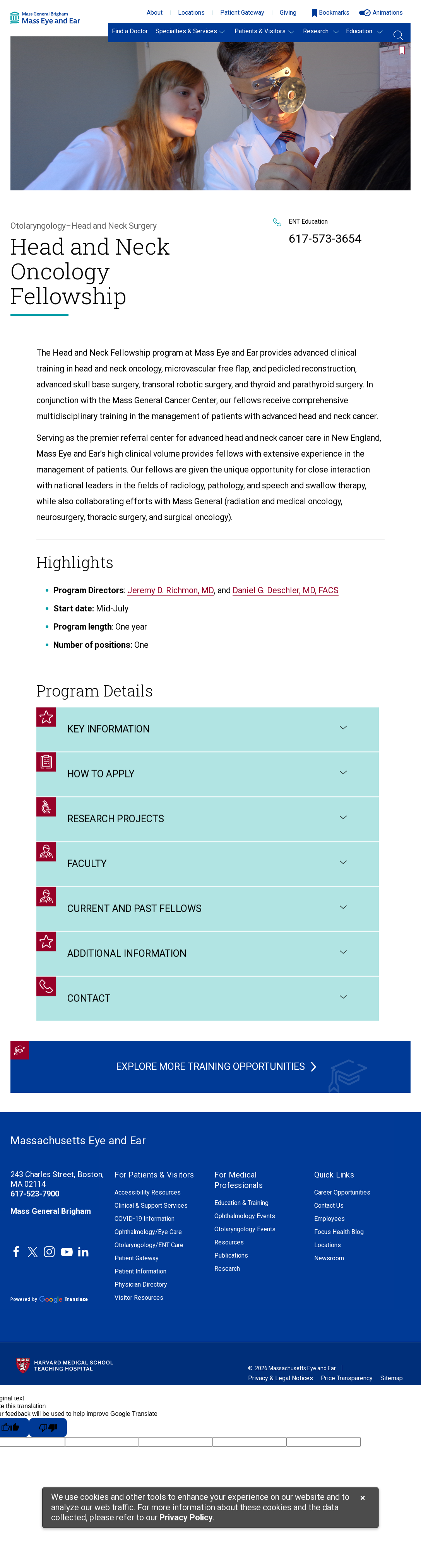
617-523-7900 (34, 1193)
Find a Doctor (130, 31)
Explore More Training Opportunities (206, 1066)
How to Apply (207, 785)
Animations (388, 12)
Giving (288, 12)
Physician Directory (141, 1284)
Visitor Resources (139, 1297)
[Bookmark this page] (403, 46)
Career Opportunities (342, 1192)
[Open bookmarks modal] (330, 13)
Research (316, 31)
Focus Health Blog (339, 1232)
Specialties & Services (186, 31)
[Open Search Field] (398, 32)
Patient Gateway (242, 12)
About (155, 12)
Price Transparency (347, 1378)
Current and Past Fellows (207, 920)
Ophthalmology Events (244, 1216)
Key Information (207, 740)
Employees (329, 1218)
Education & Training (241, 1203)
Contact (207, 1010)
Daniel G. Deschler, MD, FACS (286, 601)
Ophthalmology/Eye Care (148, 1232)
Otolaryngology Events (245, 1229)
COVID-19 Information (145, 1218)
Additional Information (207, 965)
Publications (231, 1255)
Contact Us (329, 1205)
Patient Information (140, 1271)
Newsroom (329, 1258)
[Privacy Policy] (186, 1518)
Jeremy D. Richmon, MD (170, 601)
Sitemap (391, 1378)
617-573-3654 (325, 239)
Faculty (207, 875)
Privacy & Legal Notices (280, 1378)
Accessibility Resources (148, 1192)
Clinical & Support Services (151, 1205)
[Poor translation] (48, 1427)
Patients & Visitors (260, 31)
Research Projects (207, 830)
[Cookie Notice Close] (363, 1498)
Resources (229, 1242)
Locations (191, 12)
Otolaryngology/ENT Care (149, 1245)
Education (359, 31)
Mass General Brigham (50, 1211)
